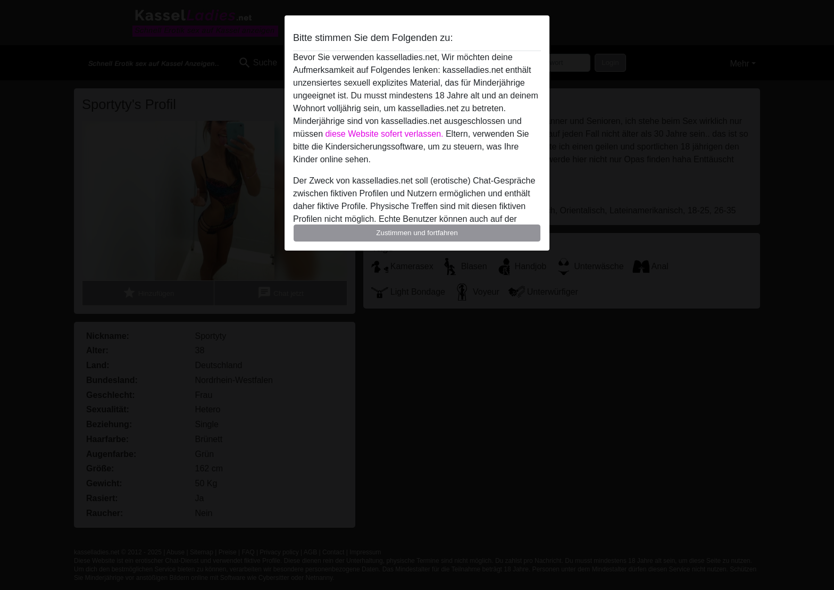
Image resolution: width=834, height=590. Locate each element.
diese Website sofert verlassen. (384, 133)
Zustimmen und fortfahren (417, 233)
